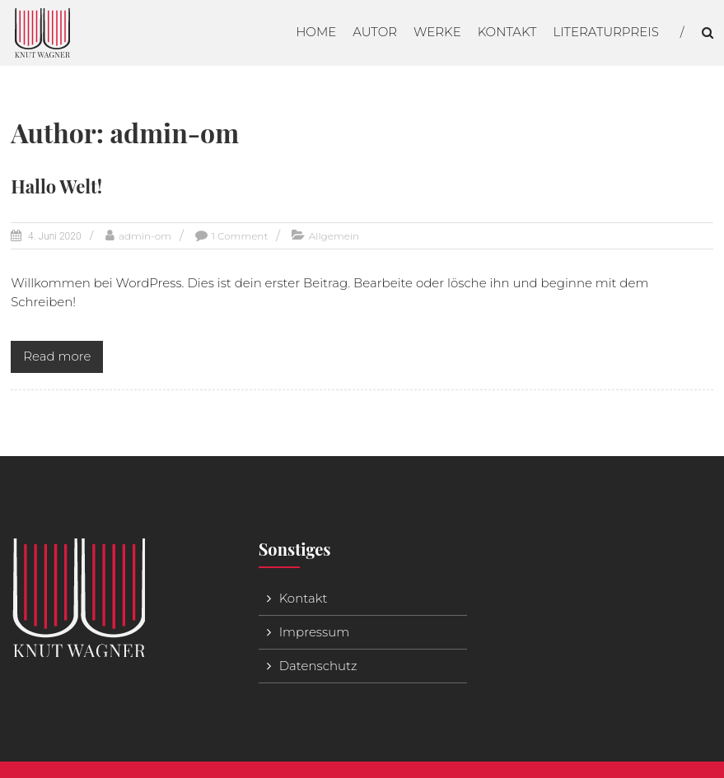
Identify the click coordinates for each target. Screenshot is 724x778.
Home (316, 32)
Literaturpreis (605, 32)
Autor (375, 32)
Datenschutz (318, 665)
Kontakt (507, 32)
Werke (437, 32)
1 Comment (240, 236)
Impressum (314, 632)
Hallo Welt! (56, 186)
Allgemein (334, 236)
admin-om (145, 236)
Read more (57, 356)
